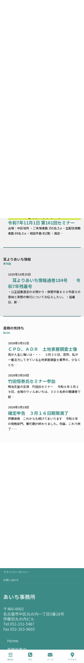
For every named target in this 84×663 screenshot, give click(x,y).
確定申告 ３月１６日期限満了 (38, 413)
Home (12, 640)
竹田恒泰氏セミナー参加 (31, 381)
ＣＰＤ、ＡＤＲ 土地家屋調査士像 (42, 349)
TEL (30, 656)
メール (50, 656)
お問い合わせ (11, 580)
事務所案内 (17, 649)
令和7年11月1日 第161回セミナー (41, 223)
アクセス (72, 656)
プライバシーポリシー (16, 572)
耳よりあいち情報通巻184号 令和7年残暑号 (44, 283)
